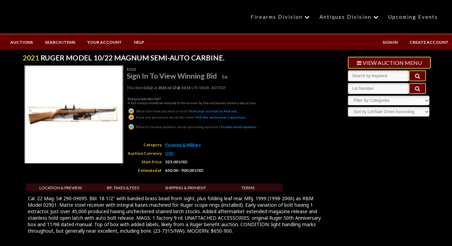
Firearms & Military (183, 144)
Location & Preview (60, 187)
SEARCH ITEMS (60, 42)
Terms (247, 187)
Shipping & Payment (185, 187)
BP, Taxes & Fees (123, 187)
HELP (139, 42)
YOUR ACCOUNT (104, 42)
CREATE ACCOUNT (429, 42)
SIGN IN (390, 42)
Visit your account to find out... (183, 111)
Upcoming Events (413, 17)
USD (169, 153)
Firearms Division (281, 17)
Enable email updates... (193, 127)
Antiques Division (350, 17)
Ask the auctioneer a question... (187, 117)
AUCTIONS (21, 42)
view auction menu (389, 62)
